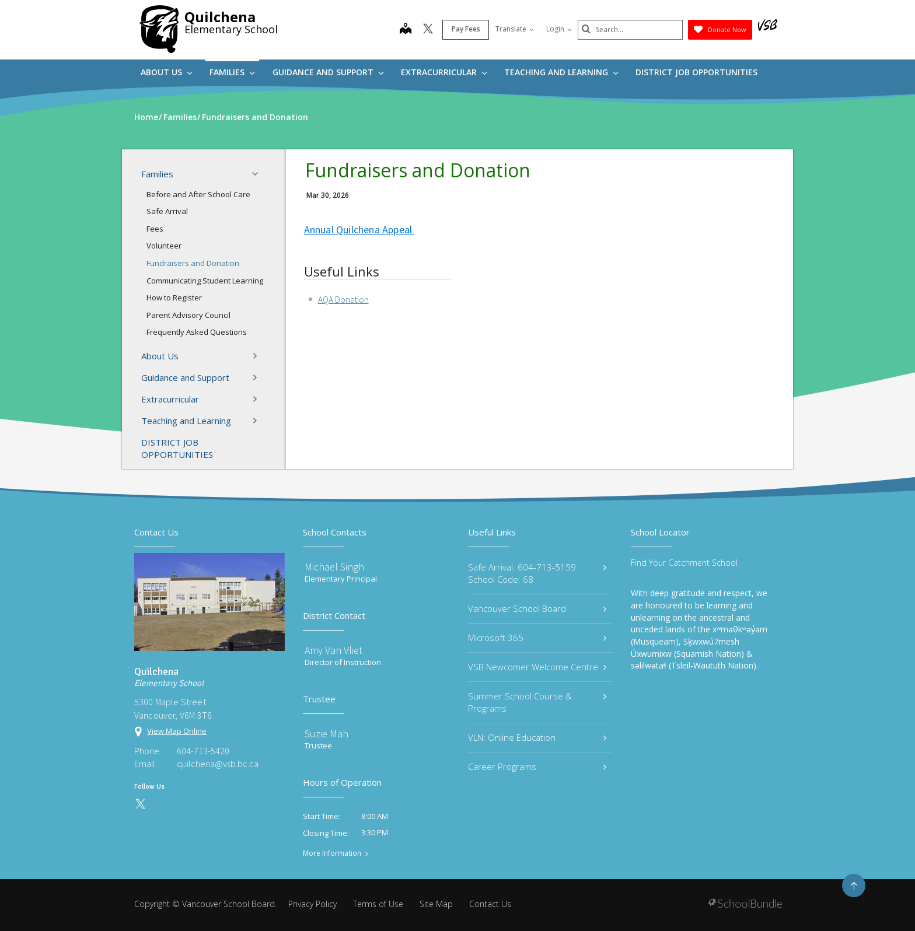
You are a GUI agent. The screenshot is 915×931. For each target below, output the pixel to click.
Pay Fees (466, 29)
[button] (258, 173)
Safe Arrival (167, 211)
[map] (405, 30)
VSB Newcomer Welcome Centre (537, 667)
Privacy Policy (312, 903)
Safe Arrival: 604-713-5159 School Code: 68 (537, 573)
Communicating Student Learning (204, 280)
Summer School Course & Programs (537, 702)
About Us (167, 72)
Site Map (436, 903)
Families (232, 72)
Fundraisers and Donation (192, 263)
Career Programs (537, 766)
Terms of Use (378, 903)
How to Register (174, 297)
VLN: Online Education (537, 737)
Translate (514, 29)
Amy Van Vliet (333, 650)
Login (559, 29)
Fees (154, 228)
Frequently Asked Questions (196, 332)
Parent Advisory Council (188, 315)
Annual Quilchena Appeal (359, 229)
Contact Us (490, 903)
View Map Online (177, 731)
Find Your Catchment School (684, 562)
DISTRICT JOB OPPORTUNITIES (696, 72)
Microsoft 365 (537, 637)
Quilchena (220, 16)
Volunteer (163, 245)
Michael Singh (334, 566)
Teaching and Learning (561, 72)
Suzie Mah (326, 733)
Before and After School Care (198, 194)
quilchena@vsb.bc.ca (218, 763)
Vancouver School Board (537, 608)
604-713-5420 (203, 751)
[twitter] (428, 30)
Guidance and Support (328, 72)
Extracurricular (444, 72)
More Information (332, 853)
